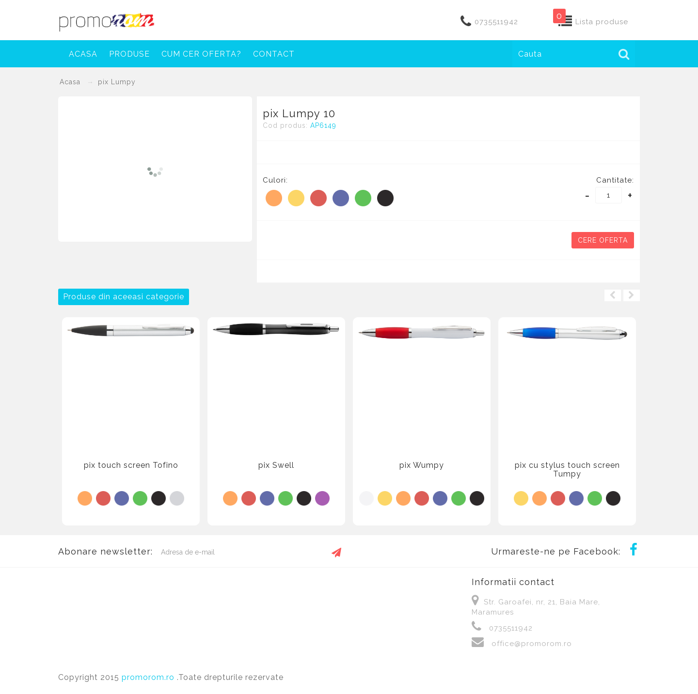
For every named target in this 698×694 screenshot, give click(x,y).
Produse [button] (129, 54)
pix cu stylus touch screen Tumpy (567, 469)
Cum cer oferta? (201, 54)
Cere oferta (603, 240)
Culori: (275, 180)
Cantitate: (615, 180)
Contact (274, 54)
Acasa (83, 54)
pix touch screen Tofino (131, 465)
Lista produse (601, 21)
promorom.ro (149, 677)
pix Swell (276, 465)
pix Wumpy (421, 465)
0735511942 (496, 21)
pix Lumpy (117, 82)
